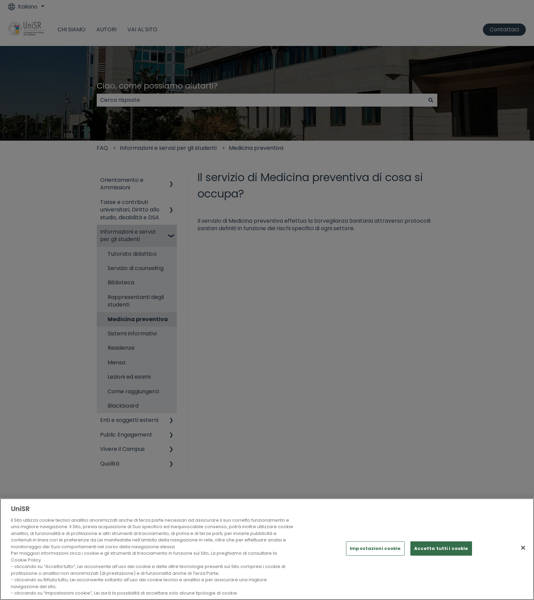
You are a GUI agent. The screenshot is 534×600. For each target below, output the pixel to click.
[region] (267, 549)
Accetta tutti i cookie (441, 548)
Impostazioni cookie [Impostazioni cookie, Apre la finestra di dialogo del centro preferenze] (375, 548)
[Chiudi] (523, 547)
